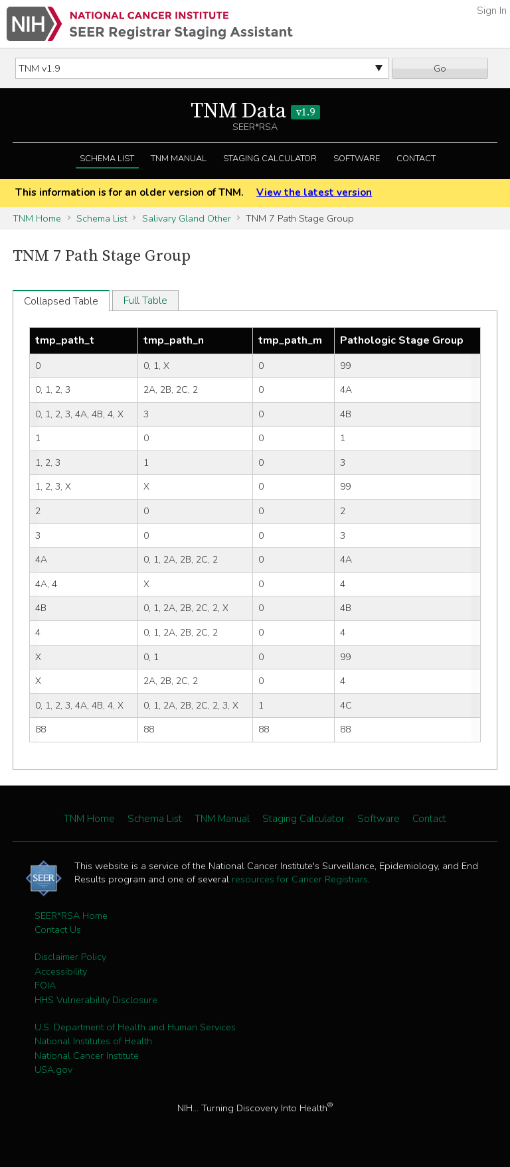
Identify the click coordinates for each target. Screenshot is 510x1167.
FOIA (45, 985)
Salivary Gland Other (186, 218)
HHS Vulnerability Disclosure (96, 999)
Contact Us (58, 929)
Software (356, 159)
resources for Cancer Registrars (300, 879)
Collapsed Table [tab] (61, 301)
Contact (416, 159)
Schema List (107, 159)
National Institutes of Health (93, 1041)
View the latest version (314, 192)
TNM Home (37, 218)
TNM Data (255, 111)
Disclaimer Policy (70, 956)
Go (440, 68)
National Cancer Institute (87, 1055)
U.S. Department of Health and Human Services (135, 1027)
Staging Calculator (270, 159)
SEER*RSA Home (71, 915)
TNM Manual (179, 159)
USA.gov (53, 1069)
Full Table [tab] (145, 300)
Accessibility (61, 971)
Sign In (492, 10)
